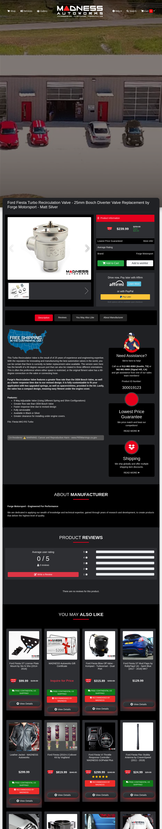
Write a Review (43, 574)
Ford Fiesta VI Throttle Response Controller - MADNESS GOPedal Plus (100, 757)
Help (117, 11)
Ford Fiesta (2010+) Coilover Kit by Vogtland (62, 756)
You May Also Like (86, 317)
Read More (132, 431)
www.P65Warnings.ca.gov (84, 437)
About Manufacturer (114, 317)
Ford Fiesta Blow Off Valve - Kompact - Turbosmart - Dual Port (100, 666)
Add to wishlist (140, 263)
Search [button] (131, 11)
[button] (87, 248)
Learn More (134, 284)
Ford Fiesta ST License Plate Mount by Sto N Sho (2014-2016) (24, 666)
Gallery (42, 11)
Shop (11, 11)
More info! (148, 241)
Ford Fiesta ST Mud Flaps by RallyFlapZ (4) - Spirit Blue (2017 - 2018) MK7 (138, 666)
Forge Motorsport (144, 253)
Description (43, 317)
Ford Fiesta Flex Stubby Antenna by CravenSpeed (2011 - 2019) (138, 757)
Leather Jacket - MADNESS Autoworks (24, 756)
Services (26, 11)
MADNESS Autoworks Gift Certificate (62, 664)
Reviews (63, 317)
